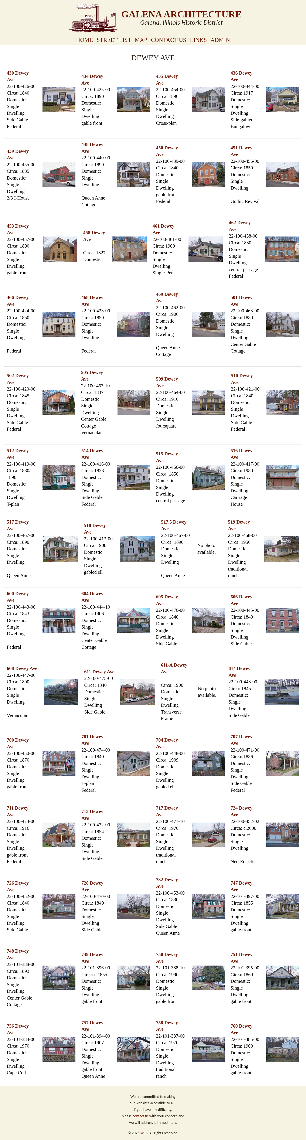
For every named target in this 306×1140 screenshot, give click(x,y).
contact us (141, 1116)
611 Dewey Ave (99, 671)
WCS (143, 1133)
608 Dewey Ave (22, 668)
